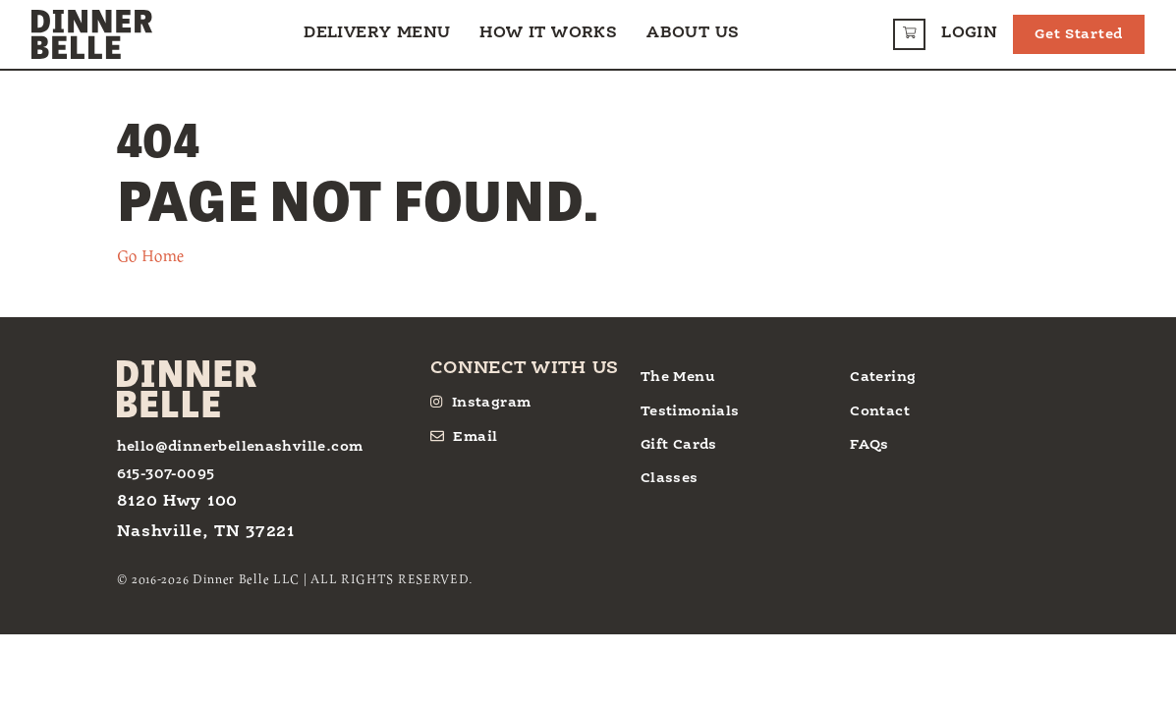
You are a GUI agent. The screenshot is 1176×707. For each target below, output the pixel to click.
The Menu (678, 377)
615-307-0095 (166, 474)
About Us (692, 33)
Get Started (1079, 34)
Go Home (151, 255)
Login (969, 33)
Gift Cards (679, 445)
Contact (880, 411)
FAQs (869, 445)
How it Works (548, 33)
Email (463, 436)
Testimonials (690, 411)
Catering (883, 377)
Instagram (480, 402)
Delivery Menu (377, 33)
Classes (670, 478)
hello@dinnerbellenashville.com (240, 447)
